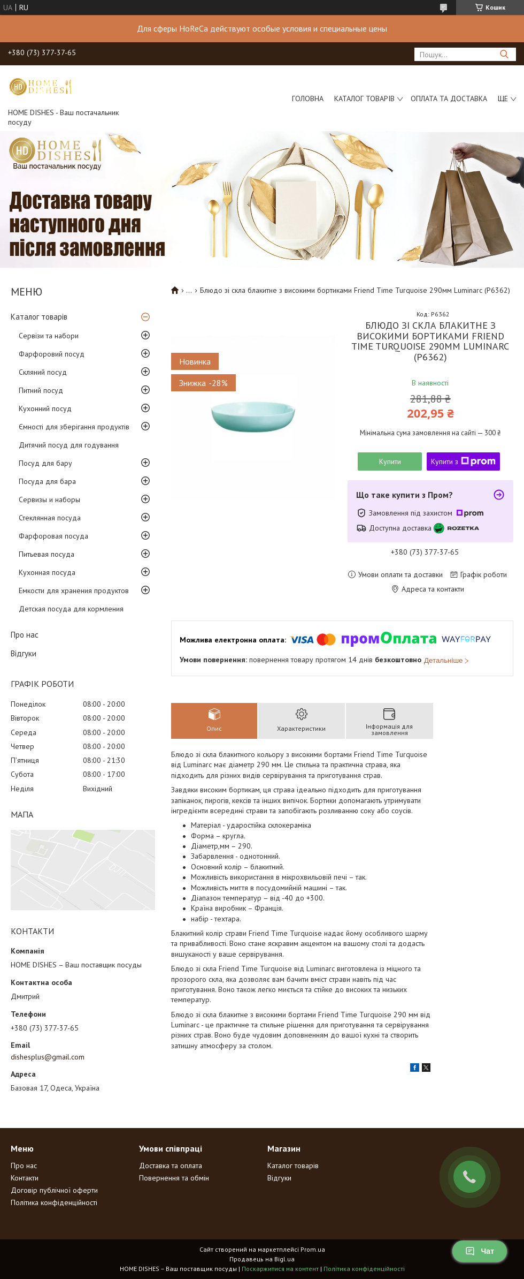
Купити (390, 461)
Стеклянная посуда (50, 518)
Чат (479, 1251)
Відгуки (23, 653)
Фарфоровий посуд (51, 354)
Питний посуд (41, 390)
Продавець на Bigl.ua (262, 1259)
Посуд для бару (45, 463)
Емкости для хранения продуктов (74, 590)
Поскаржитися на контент (280, 1269)
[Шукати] (504, 54)
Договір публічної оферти (54, 1190)
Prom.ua (312, 1249)
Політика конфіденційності (54, 1202)
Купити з (463, 461)
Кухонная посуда (47, 572)
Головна (307, 98)
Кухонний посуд (45, 408)
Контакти (24, 1178)
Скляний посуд (43, 372)
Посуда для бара (47, 481)
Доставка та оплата (170, 1165)
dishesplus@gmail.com (47, 1057)
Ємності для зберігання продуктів (74, 427)
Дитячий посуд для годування (69, 445)
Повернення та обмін (174, 1178)
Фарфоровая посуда (53, 536)
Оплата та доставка (449, 98)
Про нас (24, 635)
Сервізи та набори (49, 335)
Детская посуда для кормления (71, 609)
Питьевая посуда (46, 554)
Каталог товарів (364, 98)
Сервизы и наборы (49, 499)
